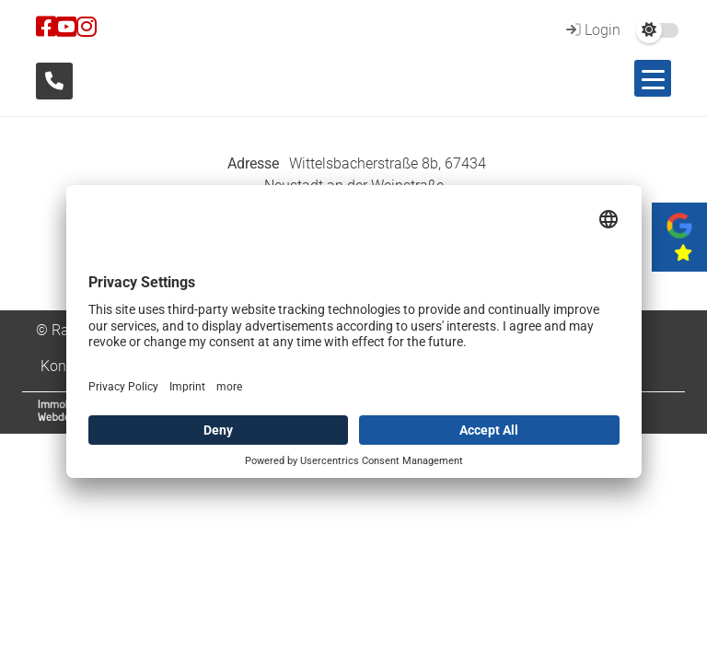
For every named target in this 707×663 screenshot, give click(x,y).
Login (591, 30)
